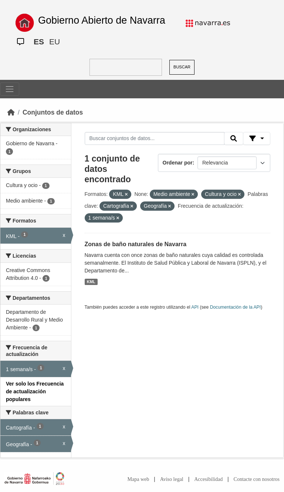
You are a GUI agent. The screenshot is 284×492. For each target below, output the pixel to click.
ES (39, 41)
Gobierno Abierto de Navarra (101, 20)
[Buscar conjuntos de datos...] (154, 138)
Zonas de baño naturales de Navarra (136, 244)
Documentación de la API (235, 307)
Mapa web (138, 479)
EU (54, 41)
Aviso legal (171, 479)
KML (91, 281)
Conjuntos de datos (53, 112)
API (195, 307)
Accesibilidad (208, 479)
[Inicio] (11, 112)
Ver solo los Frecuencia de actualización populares (35, 391)
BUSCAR (181, 67)
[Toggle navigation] (9, 89)
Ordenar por (178, 163)
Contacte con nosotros (257, 479)
